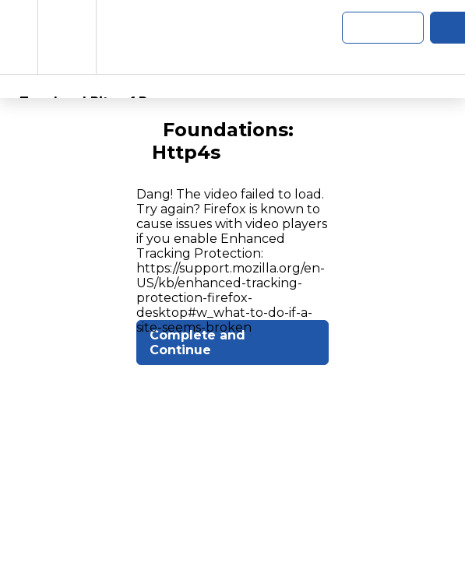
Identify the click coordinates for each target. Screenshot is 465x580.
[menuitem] (66, 37)
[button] (18, 37)
